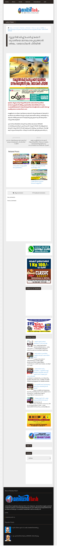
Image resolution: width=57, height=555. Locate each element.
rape (36, 28)
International (35, 2)
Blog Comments (17, 196)
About (12, 2)
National (26, 2)
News (32, 28)
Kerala (19, 2)
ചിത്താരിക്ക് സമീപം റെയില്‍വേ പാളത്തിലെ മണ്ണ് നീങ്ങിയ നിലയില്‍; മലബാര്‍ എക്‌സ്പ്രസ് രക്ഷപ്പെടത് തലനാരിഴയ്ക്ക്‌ (41, 377)
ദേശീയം (41, 28)
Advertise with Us (9, 527)
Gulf (44, 2)
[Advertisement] (41, 483)
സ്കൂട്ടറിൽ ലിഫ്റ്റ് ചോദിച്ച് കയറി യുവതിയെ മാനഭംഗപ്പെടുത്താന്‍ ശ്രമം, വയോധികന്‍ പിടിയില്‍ (27, 28)
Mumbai (21, 28)
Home (5, 2)
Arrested (15, 28)
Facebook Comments (39, 196)
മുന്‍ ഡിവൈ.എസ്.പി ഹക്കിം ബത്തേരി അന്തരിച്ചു (24, 537)
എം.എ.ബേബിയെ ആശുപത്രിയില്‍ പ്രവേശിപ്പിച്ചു (24, 545)
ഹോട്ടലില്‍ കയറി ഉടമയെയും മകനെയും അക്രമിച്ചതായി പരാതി (43, 392)
